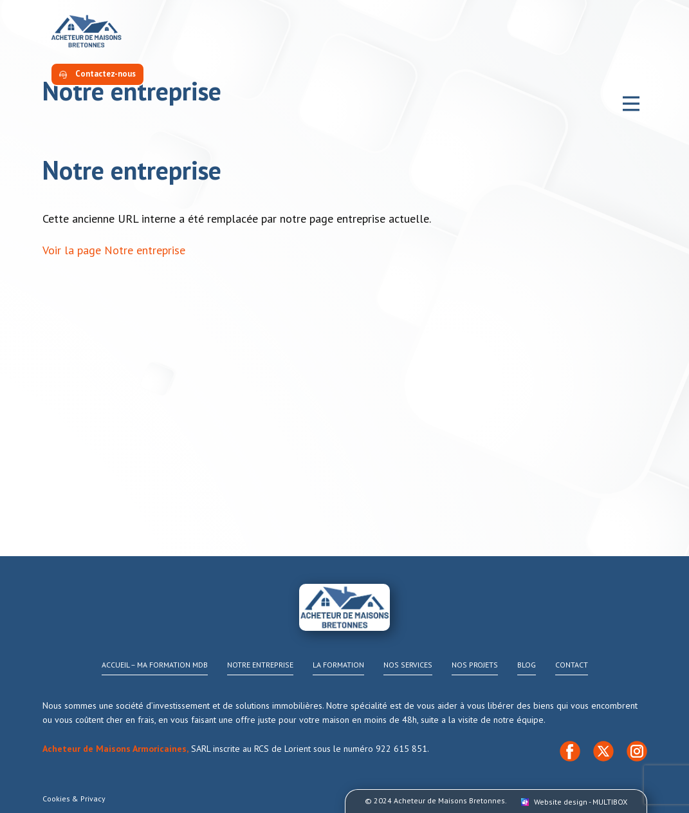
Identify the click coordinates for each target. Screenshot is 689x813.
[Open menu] (631, 104)
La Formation (338, 664)
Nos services (407, 664)
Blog (526, 664)
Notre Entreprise (260, 664)
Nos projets (475, 664)
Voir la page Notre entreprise (113, 250)
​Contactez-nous (97, 74)
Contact (571, 664)
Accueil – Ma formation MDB (155, 664)
